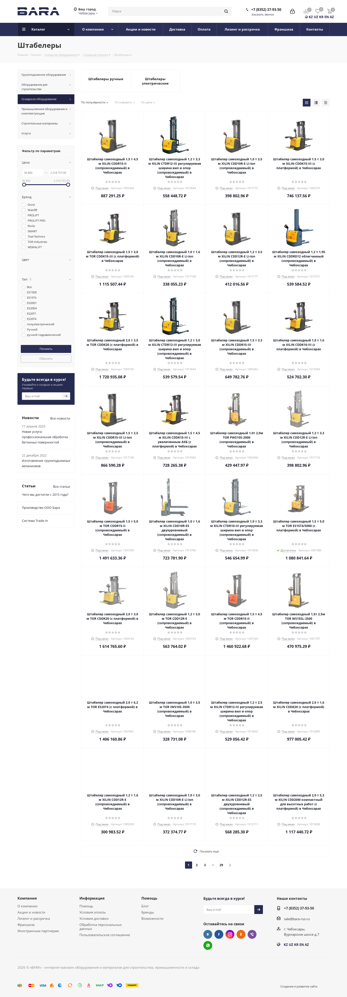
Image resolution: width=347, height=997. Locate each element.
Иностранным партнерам (38, 931)
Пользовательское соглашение (104, 935)
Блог (145, 906)
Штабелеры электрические (155, 81)
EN (326, 17)
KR (321, 17)
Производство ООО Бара (41, 507)
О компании (27, 906)
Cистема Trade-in (35, 521)
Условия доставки (94, 918)
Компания (27, 898)
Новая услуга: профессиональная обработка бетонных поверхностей (45, 437)
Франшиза (26, 924)
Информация (91, 898)
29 (221, 865)
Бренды (147, 912)
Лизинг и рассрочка (33, 918)
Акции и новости (31, 912)
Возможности (152, 918)
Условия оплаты (92, 912)
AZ (332, 17)
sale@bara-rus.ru (297, 919)
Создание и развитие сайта (298, 986)
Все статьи (61, 486)
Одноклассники (241, 934)
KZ (311, 17)
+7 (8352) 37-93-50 (266, 9)
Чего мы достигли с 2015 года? (45, 494)
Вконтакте (207, 934)
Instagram (230, 934)
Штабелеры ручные (105, 79)
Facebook (218, 934)
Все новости (60, 418)
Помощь (86, 906)
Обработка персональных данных (100, 926)
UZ (316, 17)
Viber (252, 934)
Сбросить (46, 358)
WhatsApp (207, 945)
